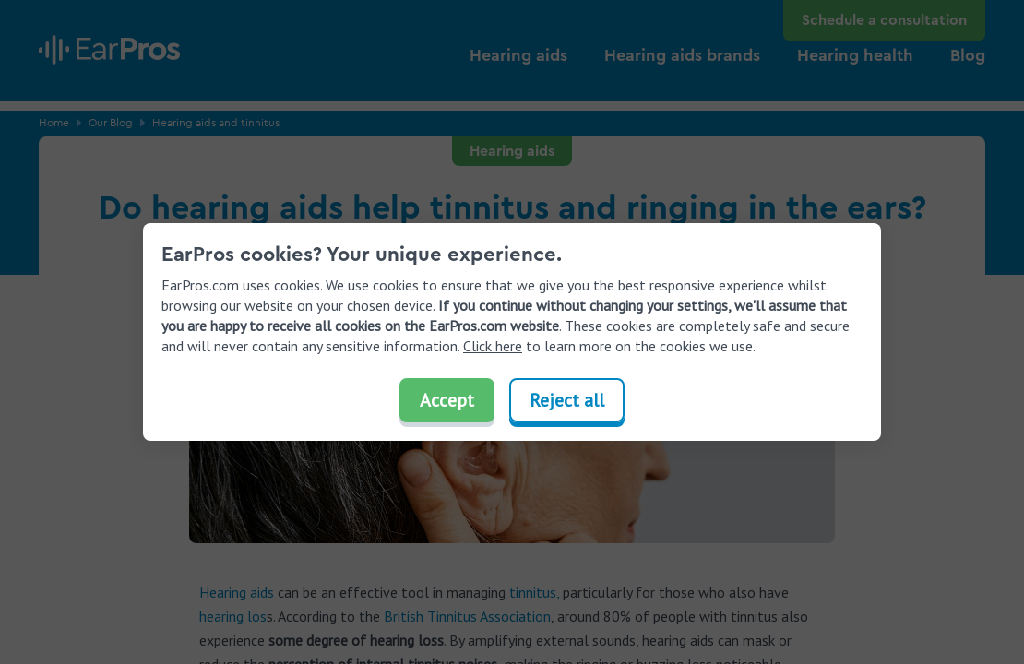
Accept (447, 400)
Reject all (567, 400)
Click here (492, 346)
